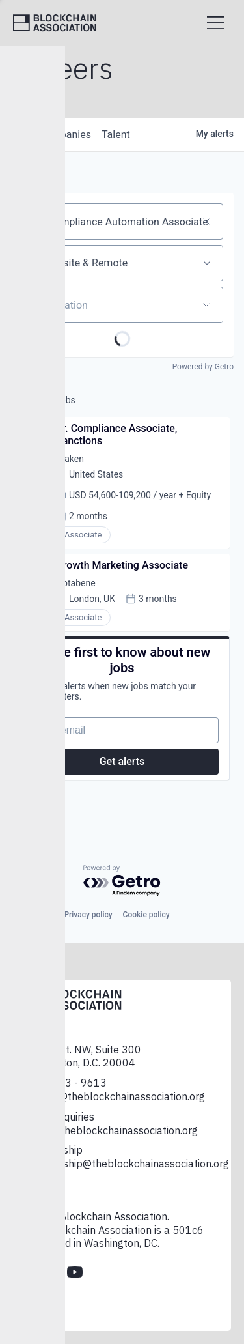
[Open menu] (215, 23)
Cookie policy (146, 914)
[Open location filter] (206, 305)
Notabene (76, 583)
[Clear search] (206, 221)
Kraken (70, 458)
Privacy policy (88, 914)
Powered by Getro (203, 366)
